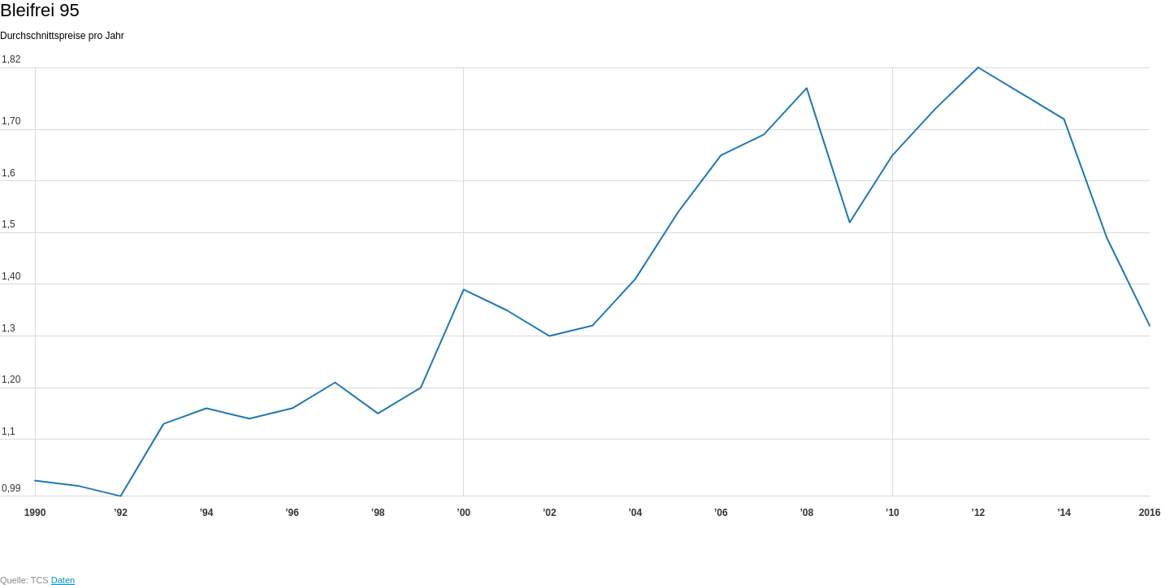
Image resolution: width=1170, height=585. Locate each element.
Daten (63, 580)
